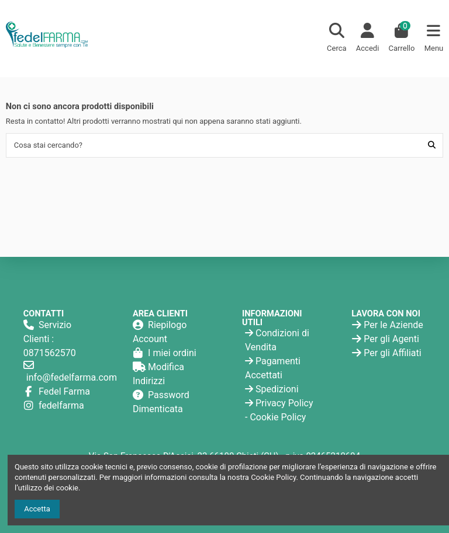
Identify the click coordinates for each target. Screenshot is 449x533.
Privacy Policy (284, 403)
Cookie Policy (278, 417)
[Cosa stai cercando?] (431, 145)
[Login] (367, 38)
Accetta (37, 508)
